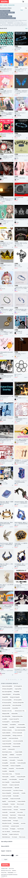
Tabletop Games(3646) (20, 727)
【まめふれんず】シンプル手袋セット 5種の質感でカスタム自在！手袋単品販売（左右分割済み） (6, 156)
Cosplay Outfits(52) (21, 801)
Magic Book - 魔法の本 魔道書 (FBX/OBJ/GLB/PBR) (6, 502)
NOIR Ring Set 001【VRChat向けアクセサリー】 (21, 628)
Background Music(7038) (17, 716)
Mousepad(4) (16, 823)
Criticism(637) (12, 760)
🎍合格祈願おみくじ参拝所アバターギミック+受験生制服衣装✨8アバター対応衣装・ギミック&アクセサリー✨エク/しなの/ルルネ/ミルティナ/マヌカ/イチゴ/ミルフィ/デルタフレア (6, 113)
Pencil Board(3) (20, 828)
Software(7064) (14, 713)
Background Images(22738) (15, 697)
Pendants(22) (22, 809)
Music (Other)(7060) (6, 716)
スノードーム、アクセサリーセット (6, 286)
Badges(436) (11, 771)
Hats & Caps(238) (5, 782)
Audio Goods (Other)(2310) (14, 738)
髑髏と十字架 (17, 265)
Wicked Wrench (3, 46)
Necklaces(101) (16, 793)
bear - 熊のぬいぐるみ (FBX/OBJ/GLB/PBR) (6, 585)
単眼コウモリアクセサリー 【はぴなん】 (21, 113)
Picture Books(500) (20, 768)
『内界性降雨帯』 (18, 135)
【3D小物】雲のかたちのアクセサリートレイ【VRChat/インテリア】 (6, 199)
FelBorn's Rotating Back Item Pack (21, 220)
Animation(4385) (21, 724)
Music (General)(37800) (7, 691)
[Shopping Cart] (23, 1)
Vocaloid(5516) (13, 724)
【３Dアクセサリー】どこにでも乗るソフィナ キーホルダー (6, 418)
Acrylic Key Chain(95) (6, 795)
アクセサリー (17, 606)
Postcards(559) (5, 765)
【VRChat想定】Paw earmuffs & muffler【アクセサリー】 (6, 376)
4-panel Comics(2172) (6, 741)
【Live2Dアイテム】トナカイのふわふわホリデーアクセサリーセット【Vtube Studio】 (6, 461)
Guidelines (14, 870)
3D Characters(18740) (6, 702)
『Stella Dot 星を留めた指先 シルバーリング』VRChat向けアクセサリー (21, 310)
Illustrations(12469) (6, 708)
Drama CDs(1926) (16, 743)
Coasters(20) (4, 812)
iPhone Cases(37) (20, 804)
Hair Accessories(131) (6, 790)
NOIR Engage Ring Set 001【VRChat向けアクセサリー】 (6, 440)
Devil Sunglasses (3, 177)
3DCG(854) (4, 757)
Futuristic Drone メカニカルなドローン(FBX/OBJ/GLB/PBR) (6, 627)
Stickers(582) (12, 762)
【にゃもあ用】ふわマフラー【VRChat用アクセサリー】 (6, 91)
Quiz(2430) (4, 738)
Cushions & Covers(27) (7, 806)
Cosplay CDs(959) (18, 752)
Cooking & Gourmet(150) (7, 787)
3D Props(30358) (16, 694)
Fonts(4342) (4, 727)
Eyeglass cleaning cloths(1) (14, 834)
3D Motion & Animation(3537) (7, 730)
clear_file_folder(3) (6, 831)
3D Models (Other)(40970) (7, 688)
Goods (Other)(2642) (6, 735)
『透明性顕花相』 (18, 47)
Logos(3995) (11, 727)
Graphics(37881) (18, 688)
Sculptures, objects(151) (14, 784)
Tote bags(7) (15, 820)
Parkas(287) (4, 779)
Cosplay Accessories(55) (15, 798)
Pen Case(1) (14, 837)
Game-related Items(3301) (20, 730)
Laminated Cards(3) (15, 826)
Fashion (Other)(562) (21, 762)
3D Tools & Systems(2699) (18, 732)
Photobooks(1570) (16, 746)
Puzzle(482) (4, 771)
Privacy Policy (3, 872)
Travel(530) (4, 768)
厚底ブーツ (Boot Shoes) (20, 177)
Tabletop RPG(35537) (6, 694)
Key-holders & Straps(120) (18, 790)
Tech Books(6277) (6, 721)
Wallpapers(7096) (5, 713)
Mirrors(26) (16, 806)
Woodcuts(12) (5, 815)
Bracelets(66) (16, 795)
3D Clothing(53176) (18, 686)
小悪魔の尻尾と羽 (18, 331)
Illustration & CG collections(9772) (7, 710)
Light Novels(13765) (6, 705)
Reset (22, 10)
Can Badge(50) (5, 804)
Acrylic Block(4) (5, 826)
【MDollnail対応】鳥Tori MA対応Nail (6, 353)
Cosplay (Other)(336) (21, 776)
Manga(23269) (5, 697)
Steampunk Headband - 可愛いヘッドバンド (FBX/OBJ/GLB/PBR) (21, 502)
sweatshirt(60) (5, 798)
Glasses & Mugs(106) (6, 793)
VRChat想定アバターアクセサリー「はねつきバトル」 (6, 244)
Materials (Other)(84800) (7, 686)
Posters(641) (4, 760)
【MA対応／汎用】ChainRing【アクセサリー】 (21, 244)
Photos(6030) (5, 724)
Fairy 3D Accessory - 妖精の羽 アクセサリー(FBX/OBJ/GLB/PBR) (6, 544)
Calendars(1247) (11, 749)
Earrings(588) (5, 762)
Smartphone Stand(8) (6, 820)
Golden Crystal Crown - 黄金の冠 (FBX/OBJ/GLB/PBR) (6, 523)
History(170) (4, 784)
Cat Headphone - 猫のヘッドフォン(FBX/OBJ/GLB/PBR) (21, 564)
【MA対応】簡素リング (5, 649)
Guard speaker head (19, 197)
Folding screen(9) (21, 815)
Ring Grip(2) (4, 834)
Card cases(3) (5, 828)
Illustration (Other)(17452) (18, 702)
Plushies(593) (20, 760)
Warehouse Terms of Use (6, 870)
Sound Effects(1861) (6, 746)
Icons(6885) (4, 719)
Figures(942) (4, 754)
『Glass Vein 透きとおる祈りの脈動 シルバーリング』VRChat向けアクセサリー (21, 288)
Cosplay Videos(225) (15, 782)
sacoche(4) (23, 823)
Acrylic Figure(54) (11, 801)
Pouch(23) (16, 809)
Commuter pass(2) (16, 831)
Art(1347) (4, 749)
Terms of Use (11, 868)
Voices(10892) (15, 708)
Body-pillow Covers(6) (6, 823)
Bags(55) (4, 801)
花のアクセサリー (18, 374)
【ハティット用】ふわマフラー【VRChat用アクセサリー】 (21, 69)
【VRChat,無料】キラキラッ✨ (21, 397)
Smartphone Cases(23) (7, 809)
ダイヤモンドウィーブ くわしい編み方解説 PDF (21, 585)
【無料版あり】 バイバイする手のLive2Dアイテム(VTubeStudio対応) (21, 461)
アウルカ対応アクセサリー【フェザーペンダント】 (6, 221)
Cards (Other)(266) (13, 779)
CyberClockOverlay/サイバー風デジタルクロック (6, 397)
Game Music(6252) (15, 721)
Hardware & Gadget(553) (15, 765)
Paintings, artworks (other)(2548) (18, 735)
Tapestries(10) (13, 815)
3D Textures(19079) (17, 699)
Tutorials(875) (19, 754)
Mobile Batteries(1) (6, 837)
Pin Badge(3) (12, 828)
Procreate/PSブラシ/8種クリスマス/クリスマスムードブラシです (21, 670)
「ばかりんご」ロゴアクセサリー (6, 671)
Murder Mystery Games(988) (7, 752)
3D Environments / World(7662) (20, 710)
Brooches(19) (12, 812)
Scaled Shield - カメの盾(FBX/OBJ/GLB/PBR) (21, 544)
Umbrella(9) (4, 817)
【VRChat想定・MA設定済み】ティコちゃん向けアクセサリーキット (21, 91)
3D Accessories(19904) (7, 699)
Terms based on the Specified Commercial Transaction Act (9, 875)
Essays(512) (11, 768)
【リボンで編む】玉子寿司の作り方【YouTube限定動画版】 (21, 440)
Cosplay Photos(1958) (6, 743)
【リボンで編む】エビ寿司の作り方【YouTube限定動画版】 (6, 606)
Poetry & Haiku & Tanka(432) (7, 773)
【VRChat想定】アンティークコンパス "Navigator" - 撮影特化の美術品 (6, 332)
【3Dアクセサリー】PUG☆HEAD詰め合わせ (6, 134)
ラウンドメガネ (3, 482)
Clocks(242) (21, 779)
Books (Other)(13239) (17, 705)
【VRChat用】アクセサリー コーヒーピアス (21, 354)
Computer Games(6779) (14, 719)
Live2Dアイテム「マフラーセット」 (21, 649)
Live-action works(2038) (18, 741)
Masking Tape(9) (12, 817)
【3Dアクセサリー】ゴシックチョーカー (21, 156)
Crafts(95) (23, 793)
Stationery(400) (5, 776)
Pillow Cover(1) (22, 837)
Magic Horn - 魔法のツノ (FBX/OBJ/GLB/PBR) (6, 564)
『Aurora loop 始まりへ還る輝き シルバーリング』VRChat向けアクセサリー (6, 310)
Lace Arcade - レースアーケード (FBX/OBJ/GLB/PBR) (21, 481)
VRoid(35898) (16, 691)
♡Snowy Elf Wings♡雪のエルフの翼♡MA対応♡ (21, 419)
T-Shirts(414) (17, 773)
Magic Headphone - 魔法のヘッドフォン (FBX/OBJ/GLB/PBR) (21, 523)
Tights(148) (16, 787)
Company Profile (4, 868)
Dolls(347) (13, 776)
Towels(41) (12, 804)
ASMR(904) (12, 754)
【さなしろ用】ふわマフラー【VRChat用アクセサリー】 (6, 69)
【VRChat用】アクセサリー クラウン (6, 266)
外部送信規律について (12, 872)
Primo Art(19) (20, 812)
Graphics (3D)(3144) (6, 732)
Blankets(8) (20, 817)
